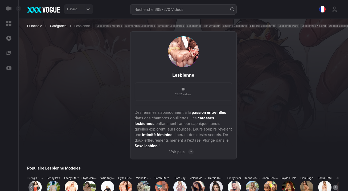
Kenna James (252, 178)
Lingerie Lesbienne (235, 25)
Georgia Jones (36, 178)
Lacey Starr (71, 178)
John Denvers (271, 178)
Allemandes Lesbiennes (140, 25)
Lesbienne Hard (288, 25)
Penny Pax (53, 178)
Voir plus (183, 152)
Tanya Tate (324, 178)
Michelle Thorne (146, 178)
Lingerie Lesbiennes (262, 25)
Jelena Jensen (199, 178)
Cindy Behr (234, 178)
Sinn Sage (306, 178)
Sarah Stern (161, 178)
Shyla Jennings (91, 178)
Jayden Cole (289, 178)
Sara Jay (179, 178)
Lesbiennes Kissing (313, 25)
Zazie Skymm (108, 178)
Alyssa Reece (126, 178)
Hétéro (78, 9)
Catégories (58, 26)
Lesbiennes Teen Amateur (203, 25)
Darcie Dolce (216, 178)
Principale (34, 26)
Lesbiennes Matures (109, 25)
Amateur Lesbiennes (171, 25)
